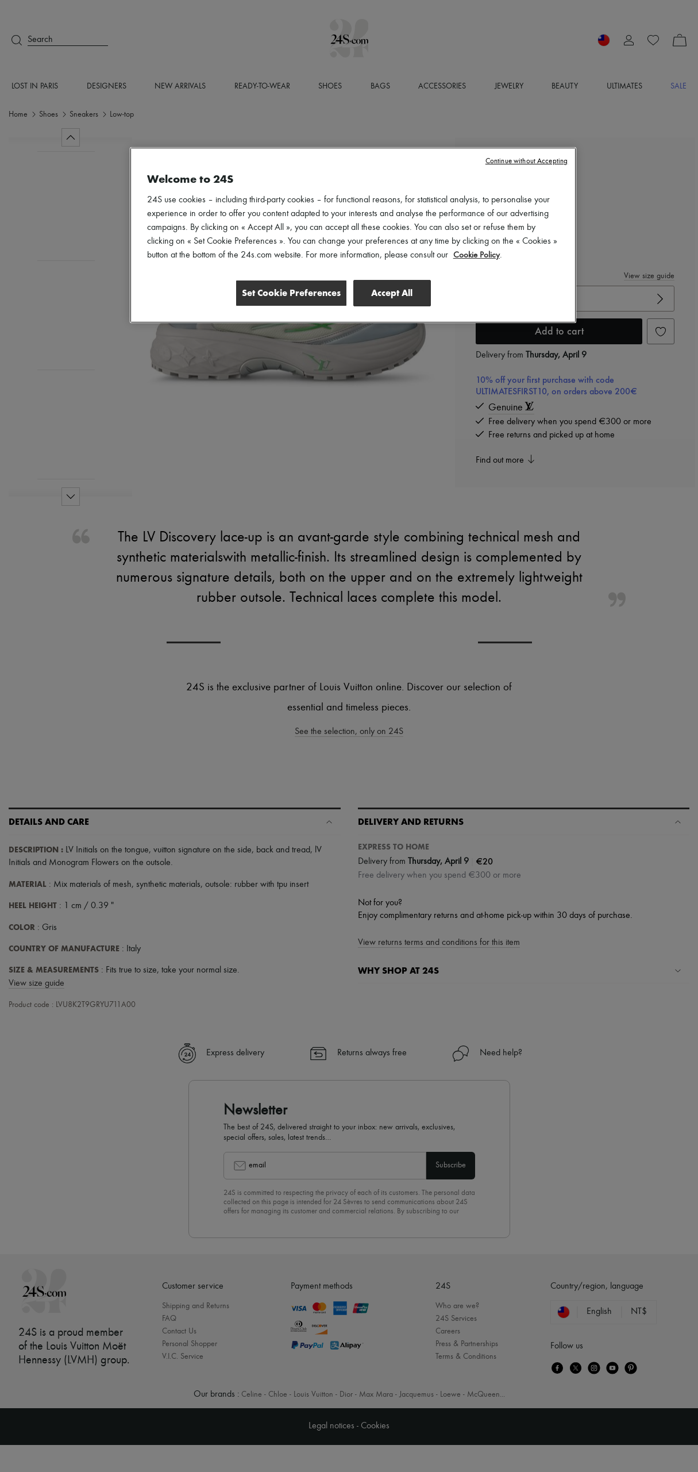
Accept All (391, 292)
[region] (353, 235)
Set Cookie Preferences (288, 292)
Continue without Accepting (526, 161)
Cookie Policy (477, 255)
